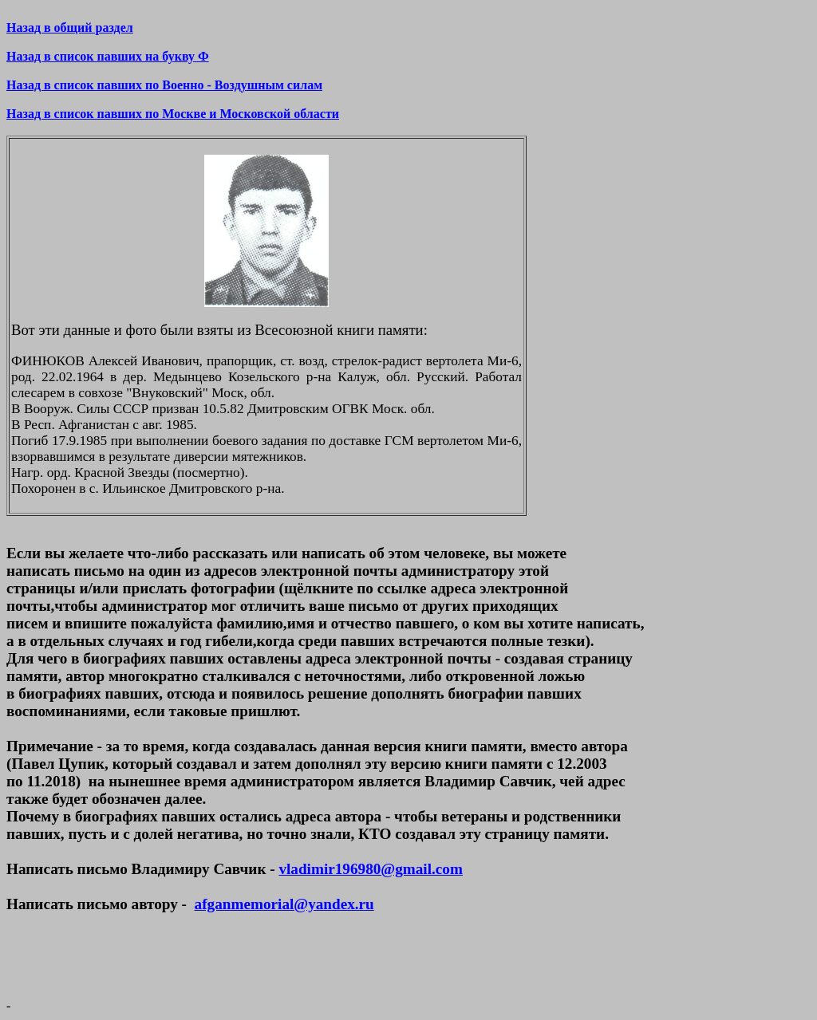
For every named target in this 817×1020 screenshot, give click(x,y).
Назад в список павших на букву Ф (107, 56)
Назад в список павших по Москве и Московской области (172, 113)
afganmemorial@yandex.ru (284, 904)
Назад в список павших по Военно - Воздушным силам (164, 85)
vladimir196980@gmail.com (370, 869)
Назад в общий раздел (69, 27)
